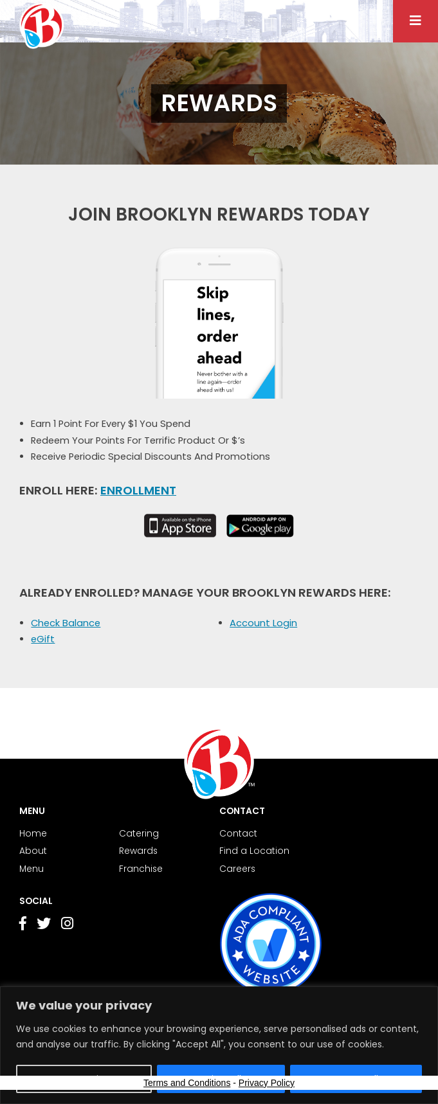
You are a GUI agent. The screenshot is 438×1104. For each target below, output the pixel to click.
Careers (237, 869)
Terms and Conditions (186, 1083)
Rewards (138, 851)
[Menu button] (415, 21)
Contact (238, 834)
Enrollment (138, 490)
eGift (43, 639)
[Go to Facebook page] (22, 925)
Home (33, 834)
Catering (139, 834)
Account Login (263, 623)
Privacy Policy (267, 1083)
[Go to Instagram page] (67, 925)
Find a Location (254, 851)
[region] (219, 1045)
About (33, 851)
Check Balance (65, 623)
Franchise (141, 869)
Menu (31, 869)
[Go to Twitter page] (44, 925)
